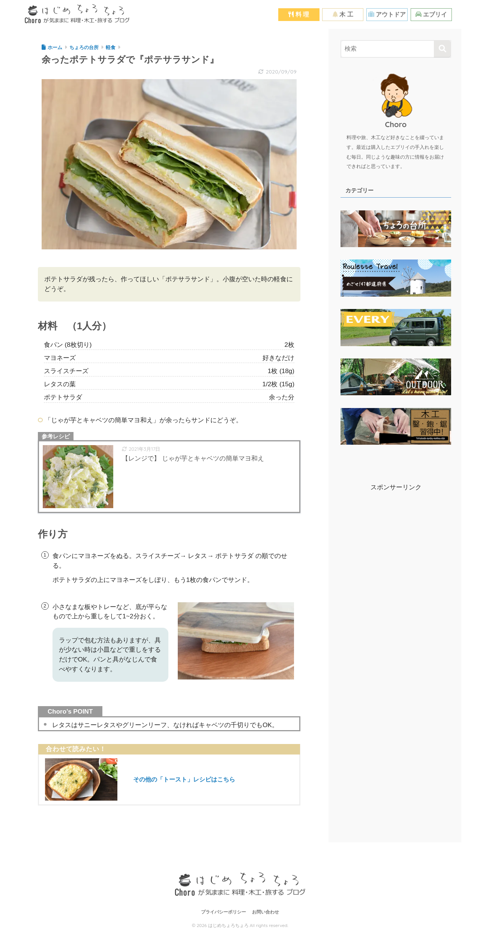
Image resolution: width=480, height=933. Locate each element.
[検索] (442, 48)
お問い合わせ (265, 912)
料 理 (298, 14)
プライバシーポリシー (223, 912)
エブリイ (431, 14)
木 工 (343, 14)
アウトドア (387, 14)
